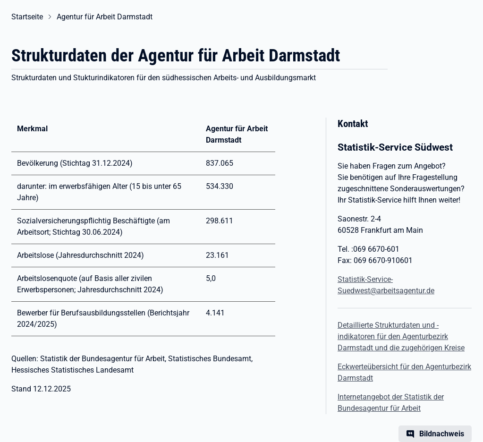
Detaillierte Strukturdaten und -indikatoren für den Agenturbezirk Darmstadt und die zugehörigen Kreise (401, 336)
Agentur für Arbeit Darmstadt (105, 16)
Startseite (27, 16)
